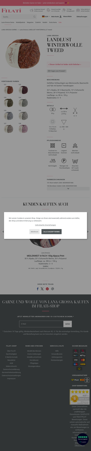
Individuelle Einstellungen (45, 225)
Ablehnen (34, 231)
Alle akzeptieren (51, 231)
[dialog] (45, 225)
